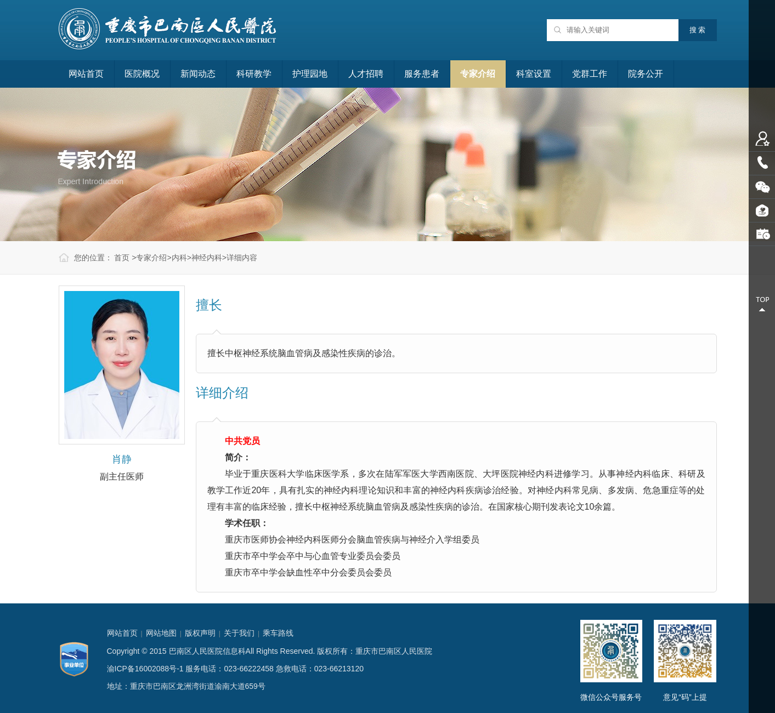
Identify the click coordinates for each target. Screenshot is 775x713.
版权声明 (200, 633)
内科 (179, 257)
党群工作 (589, 73)
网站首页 (86, 73)
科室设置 (533, 73)
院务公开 (645, 73)
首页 (121, 257)
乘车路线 (278, 633)
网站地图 (161, 633)
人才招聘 (365, 73)
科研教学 (253, 73)
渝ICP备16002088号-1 (145, 668)
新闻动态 (198, 73)
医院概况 (142, 73)
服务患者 (421, 73)
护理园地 (309, 73)
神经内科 (206, 257)
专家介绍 (477, 73)
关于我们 (239, 633)
